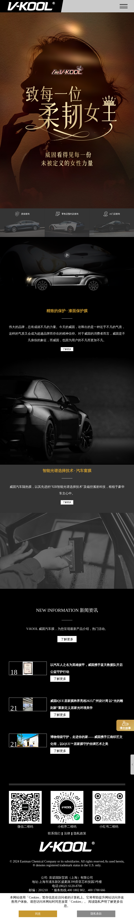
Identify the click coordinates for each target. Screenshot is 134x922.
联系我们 (54, 836)
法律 (67, 836)
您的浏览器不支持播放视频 (67, 268)
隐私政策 (80, 836)
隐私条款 (96, 912)
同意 (38, 912)
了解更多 (67, 353)
